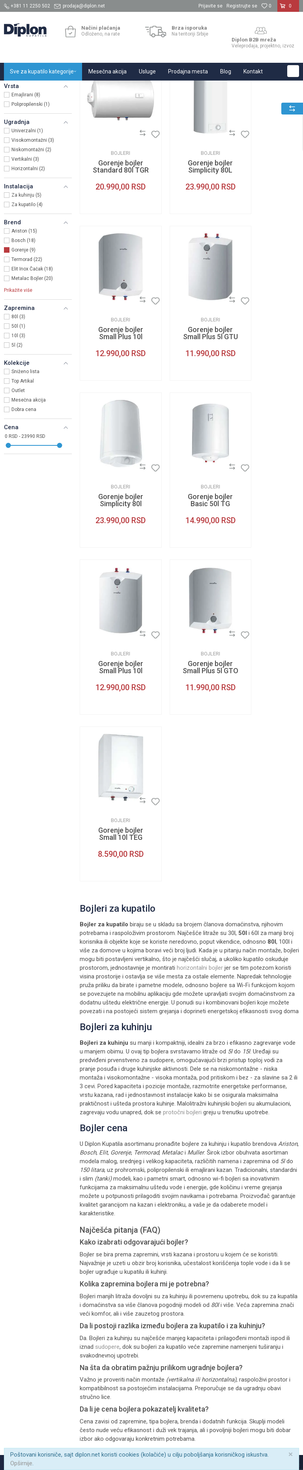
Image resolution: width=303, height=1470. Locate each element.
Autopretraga (209, 105)
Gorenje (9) (23, 330)
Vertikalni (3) (25, 239)
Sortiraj (243, 105)
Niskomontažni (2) (31, 230)
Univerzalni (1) (27, 211)
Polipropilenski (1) (30, 185)
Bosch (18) (23, 321)
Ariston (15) (24, 311)
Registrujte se (241, 6)
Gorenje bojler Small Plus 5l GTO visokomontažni (189, 545)
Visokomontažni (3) (32, 220)
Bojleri (16, 129)
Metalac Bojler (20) (32, 359)
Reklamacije (221, 1240)
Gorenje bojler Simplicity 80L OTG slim (189, 240)
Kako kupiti (219, 1201)
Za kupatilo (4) (27, 285)
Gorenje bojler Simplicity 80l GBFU (189, 393)
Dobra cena (23, 490)
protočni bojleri (182, 816)
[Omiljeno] (266, 6)
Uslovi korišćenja (176, 1201)
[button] (293, 71)
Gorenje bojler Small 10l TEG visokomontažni (265, 545)
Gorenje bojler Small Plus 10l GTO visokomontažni (265, 240)
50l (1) (18, 406)
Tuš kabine (269, 1194)
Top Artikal (22, 461)
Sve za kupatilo (62, 89)
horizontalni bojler (200, 672)
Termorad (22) (26, 340)
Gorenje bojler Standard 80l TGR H (114, 240)
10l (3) (18, 416)
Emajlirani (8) (25, 175)
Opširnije (21, 1463)
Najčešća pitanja (175, 1249)
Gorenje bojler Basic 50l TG (265, 389)
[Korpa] (288, 9)
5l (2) (16, 425)
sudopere (107, 1051)
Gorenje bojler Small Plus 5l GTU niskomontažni (113, 393)
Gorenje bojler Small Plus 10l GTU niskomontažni (113, 545)
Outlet (18, 471)
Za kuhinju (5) (26, 275)
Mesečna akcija (28, 480)
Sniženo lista (25, 452)
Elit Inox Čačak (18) (32, 349)
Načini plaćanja (224, 1211)
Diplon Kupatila (21, 89)
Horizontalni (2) (28, 249)
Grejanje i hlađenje (106, 89)
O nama (115, 1194)
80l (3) (18, 397)
